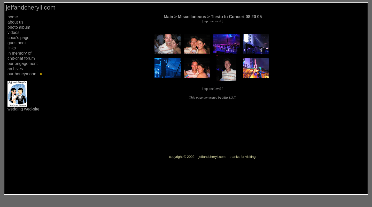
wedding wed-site (23, 109)
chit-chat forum (21, 58)
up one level (212, 21)
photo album (18, 27)
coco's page (18, 37)
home (12, 17)
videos (13, 32)
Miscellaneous (192, 16)
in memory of (19, 53)
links (11, 48)
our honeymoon (21, 74)
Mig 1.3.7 (228, 97)
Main (168, 16)
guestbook (17, 43)
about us (15, 22)
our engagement (22, 63)
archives (15, 68)
